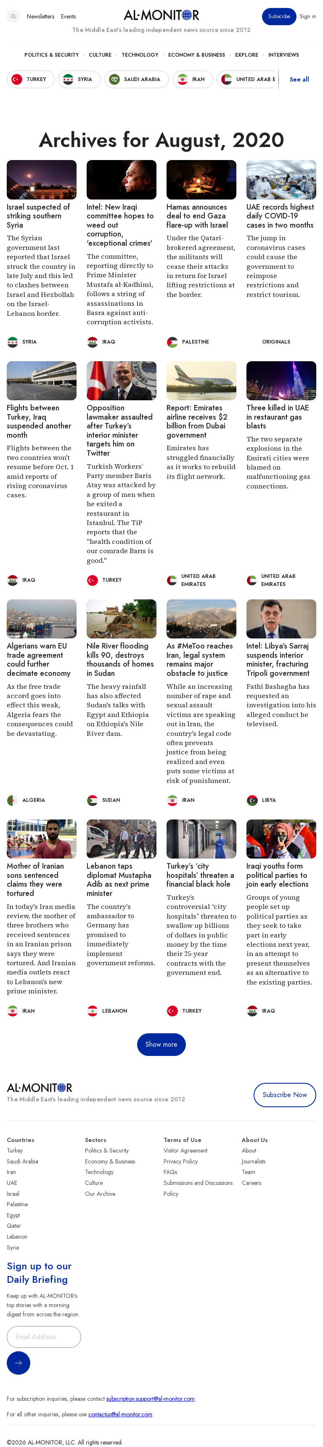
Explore (246, 55)
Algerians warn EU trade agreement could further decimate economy (39, 660)
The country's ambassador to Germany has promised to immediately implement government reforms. (121, 934)
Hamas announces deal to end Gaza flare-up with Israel (197, 216)
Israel (13, 1194)
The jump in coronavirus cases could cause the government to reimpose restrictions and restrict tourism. (275, 266)
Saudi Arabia (22, 1161)
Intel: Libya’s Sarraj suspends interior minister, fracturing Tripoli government (278, 660)
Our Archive (100, 1194)
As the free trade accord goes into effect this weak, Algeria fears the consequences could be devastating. (40, 710)
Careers (251, 1183)
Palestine (17, 1204)
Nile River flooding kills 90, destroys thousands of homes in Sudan (120, 660)
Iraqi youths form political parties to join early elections (277, 875)
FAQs (170, 1172)
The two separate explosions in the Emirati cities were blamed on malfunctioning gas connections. (278, 462)
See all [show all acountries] (299, 79)
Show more (161, 1044)
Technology (140, 55)
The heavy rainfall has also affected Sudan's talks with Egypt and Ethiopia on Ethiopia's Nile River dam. (118, 710)
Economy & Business (196, 55)
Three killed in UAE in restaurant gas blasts (277, 416)
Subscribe (279, 16)
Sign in (308, 16)
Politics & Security (51, 55)
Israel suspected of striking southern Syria (38, 216)
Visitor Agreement (185, 1150)
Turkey (15, 1150)
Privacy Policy (181, 1161)
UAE (12, 1183)
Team (248, 1172)
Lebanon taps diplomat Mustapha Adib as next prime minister (119, 880)
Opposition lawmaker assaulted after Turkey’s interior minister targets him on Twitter (120, 430)
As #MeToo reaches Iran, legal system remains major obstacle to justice (200, 660)
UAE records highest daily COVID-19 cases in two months (280, 216)
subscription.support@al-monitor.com (150, 1398)
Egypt (13, 1215)
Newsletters (40, 16)
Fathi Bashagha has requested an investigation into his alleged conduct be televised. (281, 705)
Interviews (283, 55)
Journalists (253, 1161)
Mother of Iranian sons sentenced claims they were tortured (35, 880)
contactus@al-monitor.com (120, 1414)
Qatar (14, 1225)
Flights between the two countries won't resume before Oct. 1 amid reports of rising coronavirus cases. (40, 471)
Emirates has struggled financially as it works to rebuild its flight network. (201, 462)
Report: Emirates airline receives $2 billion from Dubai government (197, 421)
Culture (100, 55)
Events (68, 16)
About (249, 1150)
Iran (11, 1172)
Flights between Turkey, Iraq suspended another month (39, 421)
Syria (13, 1247)
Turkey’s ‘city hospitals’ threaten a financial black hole (200, 875)
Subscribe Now (285, 1095)
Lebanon (17, 1236)
